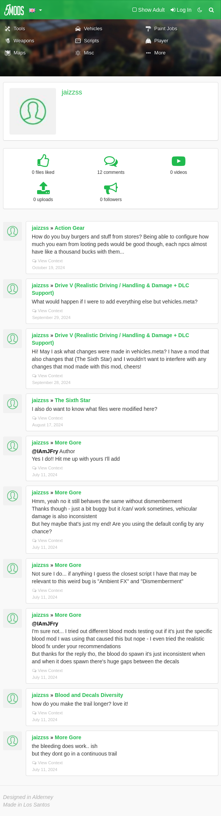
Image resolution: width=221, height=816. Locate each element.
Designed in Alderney (28, 797)
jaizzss (72, 92)
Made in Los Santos (26, 805)
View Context (47, 261)
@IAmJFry (45, 451)
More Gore (68, 443)
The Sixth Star (72, 400)
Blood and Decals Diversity (89, 695)
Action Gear (69, 228)
